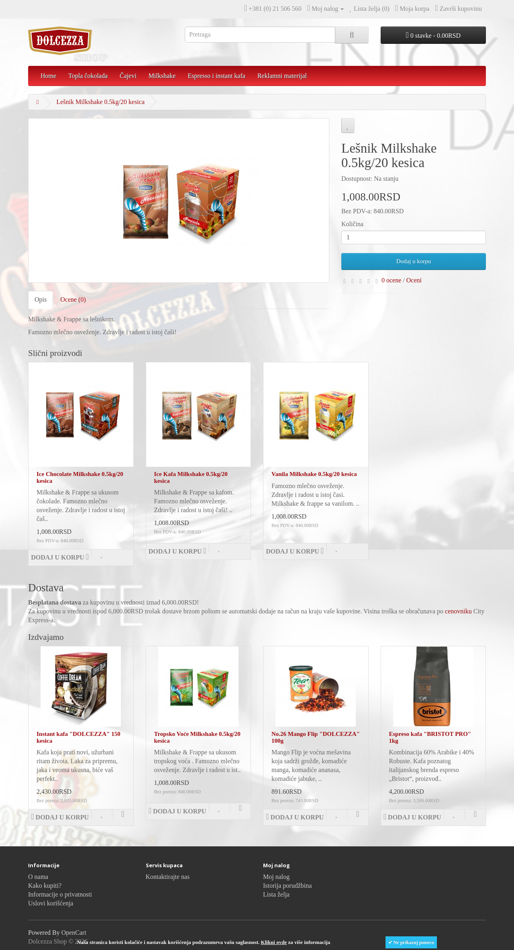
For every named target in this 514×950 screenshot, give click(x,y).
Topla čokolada (88, 75)
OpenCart (73, 932)
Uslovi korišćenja (50, 903)
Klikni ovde (274, 942)
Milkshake (162, 75)
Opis (41, 299)
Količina (352, 224)
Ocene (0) (73, 299)
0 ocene (391, 280)
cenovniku (458, 611)
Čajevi (128, 75)
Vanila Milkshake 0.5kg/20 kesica (314, 474)
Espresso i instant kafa (216, 75)
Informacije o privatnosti (60, 894)
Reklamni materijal (282, 75)
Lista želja (276, 894)
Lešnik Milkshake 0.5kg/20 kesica (100, 101)
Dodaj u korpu (413, 261)
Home (48, 75)
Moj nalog (276, 876)
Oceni (414, 280)
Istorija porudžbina (287, 885)
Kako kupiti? (44, 885)
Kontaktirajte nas (168, 876)
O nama (38, 876)
